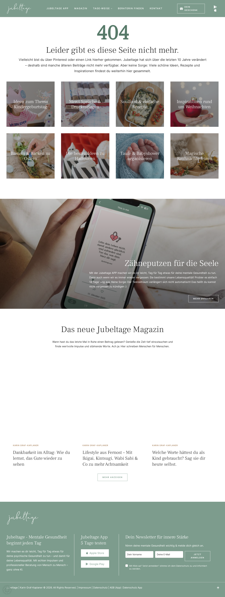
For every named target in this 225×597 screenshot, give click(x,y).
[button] (111, 8)
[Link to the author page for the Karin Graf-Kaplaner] (26, 445)
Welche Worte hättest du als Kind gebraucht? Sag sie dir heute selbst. (178, 458)
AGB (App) (116, 587)
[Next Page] (112, 477)
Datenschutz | (101, 587)
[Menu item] (57, 8)
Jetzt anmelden (197, 556)
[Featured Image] (43, 401)
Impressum (84, 587)
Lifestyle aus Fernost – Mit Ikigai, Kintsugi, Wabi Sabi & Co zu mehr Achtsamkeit (110, 458)
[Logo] (18, 8)
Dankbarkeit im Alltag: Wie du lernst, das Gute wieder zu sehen (41, 458)
